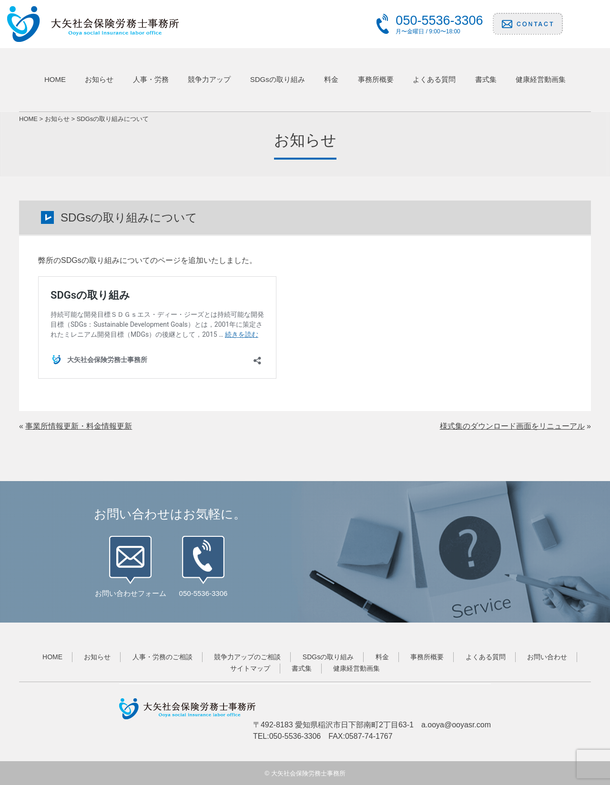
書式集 (486, 79)
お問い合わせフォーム (130, 593)
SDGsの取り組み (277, 79)
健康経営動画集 (541, 79)
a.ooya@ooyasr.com (456, 725)
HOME (55, 79)
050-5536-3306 (203, 593)
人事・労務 (151, 79)
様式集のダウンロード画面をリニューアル (512, 426)
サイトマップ (250, 668)
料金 (331, 79)
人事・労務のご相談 (162, 657)
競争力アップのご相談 (247, 657)
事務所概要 (376, 79)
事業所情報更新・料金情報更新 (78, 426)
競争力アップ (209, 79)
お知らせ (99, 79)
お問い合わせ (547, 657)
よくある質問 (434, 79)
